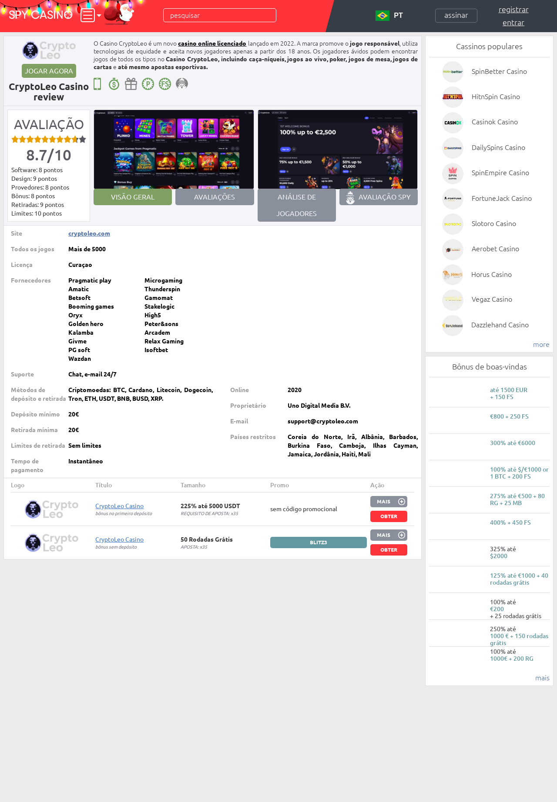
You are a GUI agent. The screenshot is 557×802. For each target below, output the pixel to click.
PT (389, 15)
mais (542, 678)
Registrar (514, 9)
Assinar (456, 14)
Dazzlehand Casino (500, 325)
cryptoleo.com (89, 233)
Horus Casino (491, 274)
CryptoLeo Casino (119, 505)
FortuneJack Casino (502, 198)
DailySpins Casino (498, 147)
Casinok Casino (495, 122)
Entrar (513, 22)
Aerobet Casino (495, 249)
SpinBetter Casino (499, 71)
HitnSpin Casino (496, 96)
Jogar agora (49, 71)
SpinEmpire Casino (500, 172)
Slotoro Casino (494, 223)
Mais (383, 501)
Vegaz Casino (492, 299)
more (541, 344)
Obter (388, 516)
